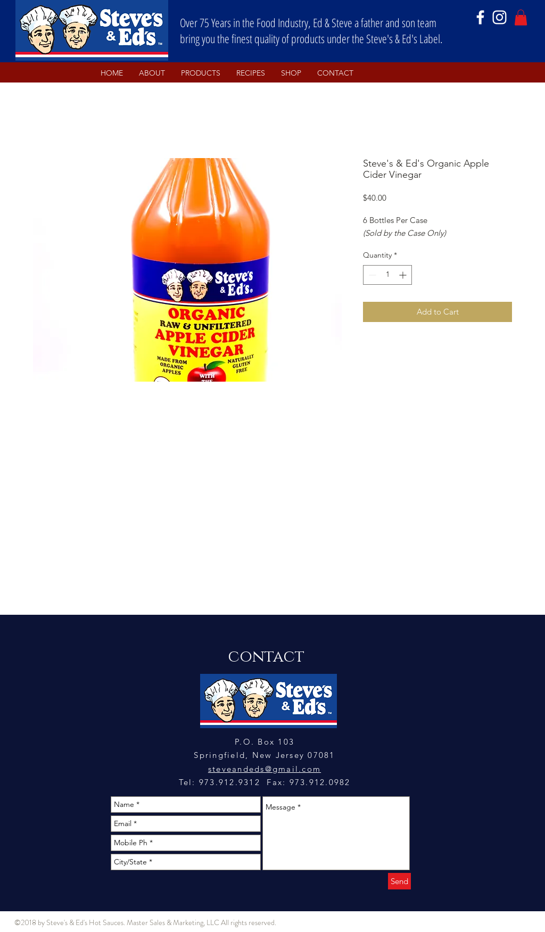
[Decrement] (371, 275)
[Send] (399, 881)
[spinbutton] (387, 275)
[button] (520, 18)
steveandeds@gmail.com (264, 769)
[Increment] (403, 275)
